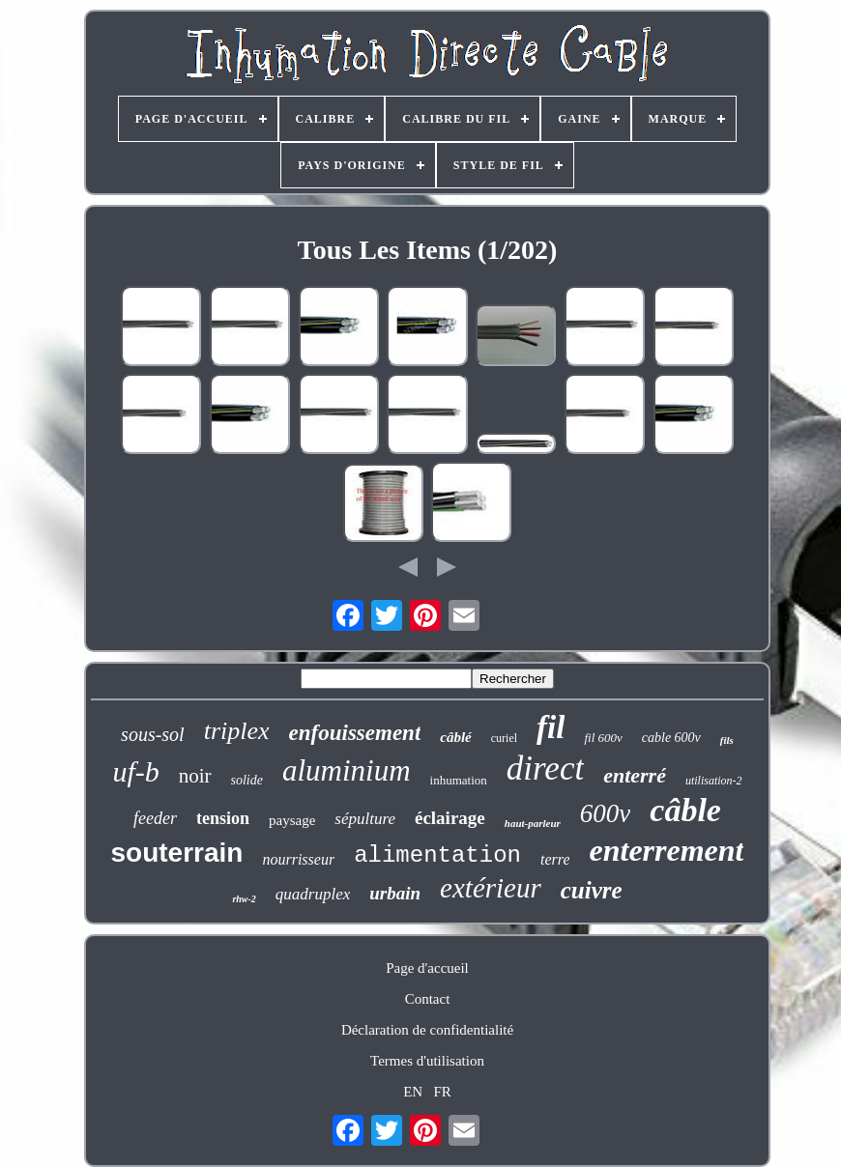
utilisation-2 (713, 780)
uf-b (135, 771)
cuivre (592, 890)
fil (550, 727)
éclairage (450, 818)
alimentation (437, 855)
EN (412, 1091)
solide (247, 780)
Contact (427, 999)
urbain (394, 893)
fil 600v (603, 737)
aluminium (346, 770)
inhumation (458, 780)
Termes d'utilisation (427, 1060)
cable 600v (671, 737)
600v (605, 813)
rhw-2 (243, 899)
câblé (455, 737)
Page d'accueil (427, 968)
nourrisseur (298, 859)
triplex (237, 731)
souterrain (177, 853)
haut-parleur (533, 823)
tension (222, 818)
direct (545, 768)
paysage (292, 820)
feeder (155, 818)
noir (195, 775)
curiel (504, 738)
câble (685, 810)
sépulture (364, 819)
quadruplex (313, 894)
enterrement (666, 850)
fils (727, 740)
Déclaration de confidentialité (427, 1030)
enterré (634, 775)
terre (555, 859)
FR (441, 1091)
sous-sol (153, 734)
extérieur (490, 887)
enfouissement (355, 733)
